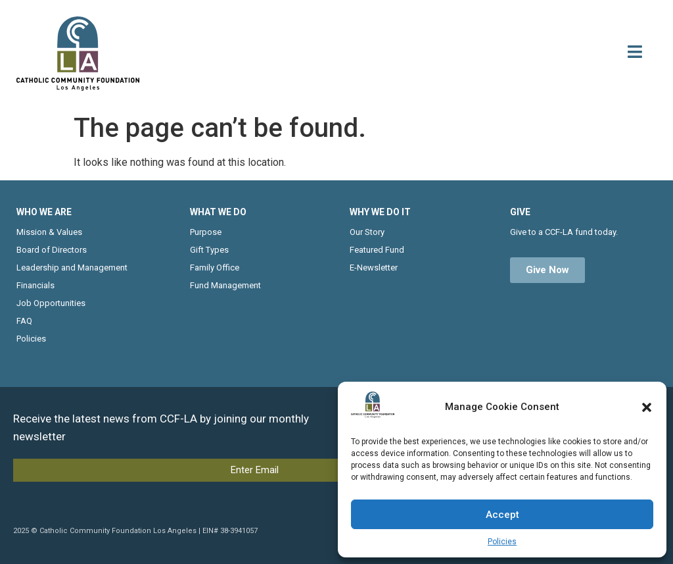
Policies (502, 541)
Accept (502, 515)
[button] (646, 407)
